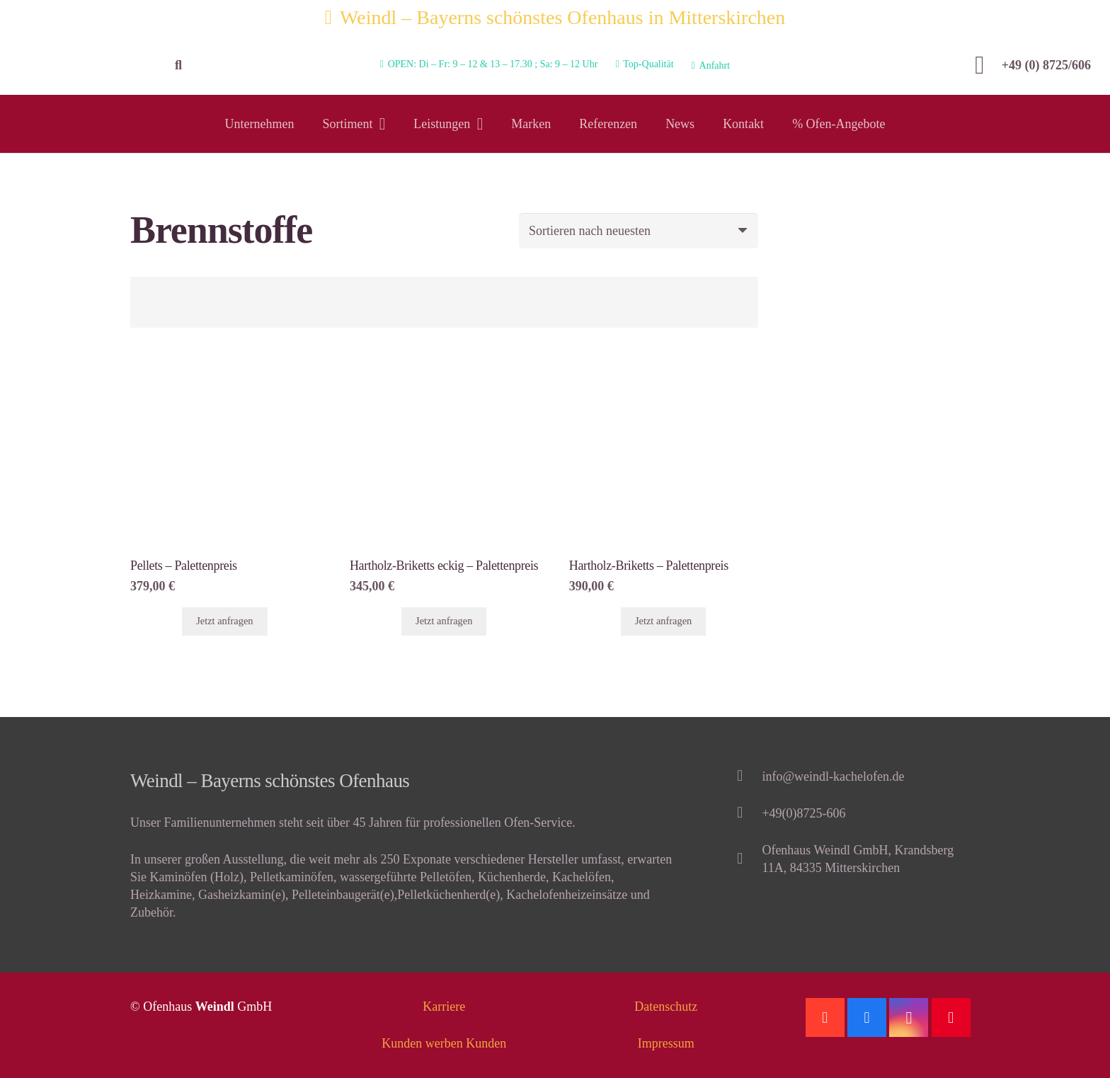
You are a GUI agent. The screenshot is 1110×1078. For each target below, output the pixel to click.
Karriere (444, 1006)
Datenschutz (665, 1006)
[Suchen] (178, 65)
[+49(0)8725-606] (746, 813)
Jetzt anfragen (224, 620)
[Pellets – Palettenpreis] (224, 367)
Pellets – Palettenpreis (183, 565)
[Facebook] (866, 1017)
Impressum (666, 1043)
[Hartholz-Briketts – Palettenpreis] (663, 367)
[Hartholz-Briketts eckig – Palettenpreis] (444, 367)
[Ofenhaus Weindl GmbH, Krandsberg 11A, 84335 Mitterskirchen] (746, 859)
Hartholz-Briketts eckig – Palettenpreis (444, 565)
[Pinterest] (951, 1017)
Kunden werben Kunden (444, 1043)
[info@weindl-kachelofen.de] (746, 777)
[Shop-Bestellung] (638, 230)
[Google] (825, 1017)
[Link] (83, 65)
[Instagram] (908, 1017)
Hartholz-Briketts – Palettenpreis (648, 565)
